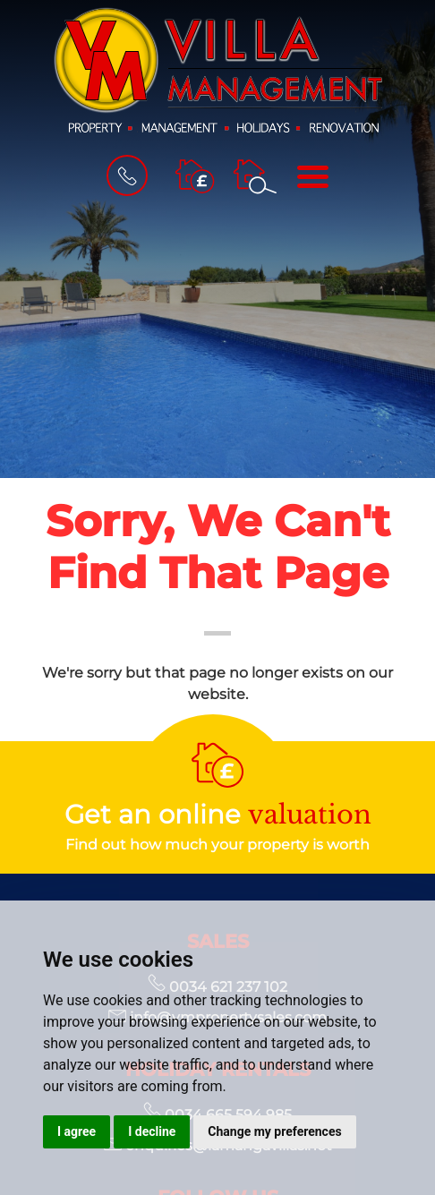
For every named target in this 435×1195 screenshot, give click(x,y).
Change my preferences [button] (274, 1131)
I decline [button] (151, 1131)
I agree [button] (76, 1131)
